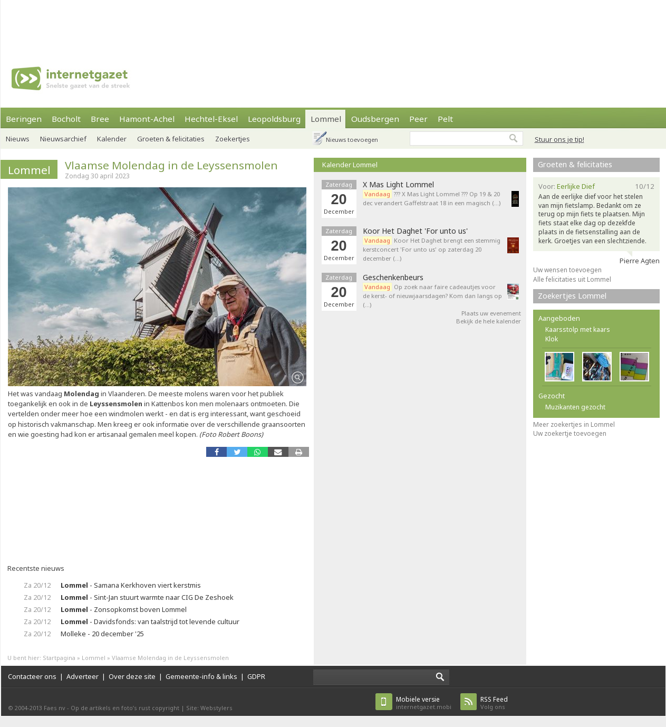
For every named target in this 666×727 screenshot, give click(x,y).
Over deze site (132, 676)
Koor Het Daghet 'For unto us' (415, 231)
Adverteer (82, 676)
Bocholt (66, 118)
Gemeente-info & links (201, 676)
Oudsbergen (375, 118)
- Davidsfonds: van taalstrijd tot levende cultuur (150, 621)
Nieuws (18, 139)
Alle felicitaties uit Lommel (572, 279)
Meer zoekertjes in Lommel (574, 424)
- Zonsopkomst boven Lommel (124, 609)
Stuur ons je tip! (559, 139)
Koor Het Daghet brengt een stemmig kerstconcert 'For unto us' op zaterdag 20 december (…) (431, 249)
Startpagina (59, 658)
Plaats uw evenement (491, 313)
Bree (100, 118)
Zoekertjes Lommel (572, 296)
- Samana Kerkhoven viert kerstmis (131, 585)
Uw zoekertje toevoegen (569, 433)
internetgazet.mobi (423, 703)
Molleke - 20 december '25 (102, 633)
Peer (418, 118)
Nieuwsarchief (63, 139)
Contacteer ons (32, 676)
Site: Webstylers (209, 708)
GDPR (256, 676)
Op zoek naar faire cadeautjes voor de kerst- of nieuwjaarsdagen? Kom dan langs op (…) (432, 296)
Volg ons (494, 703)
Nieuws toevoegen (352, 140)
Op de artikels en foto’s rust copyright (125, 708)
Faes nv (54, 708)
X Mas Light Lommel (398, 184)
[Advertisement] (333, 23)
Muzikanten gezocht (575, 407)
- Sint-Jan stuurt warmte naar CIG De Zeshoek (147, 597)
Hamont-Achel (147, 118)
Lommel (326, 118)
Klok (551, 338)
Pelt (445, 118)
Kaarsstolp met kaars (577, 329)
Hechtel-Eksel (211, 118)
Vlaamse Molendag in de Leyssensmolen (171, 165)
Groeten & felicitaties (171, 139)
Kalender (112, 139)
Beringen (24, 118)
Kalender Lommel (350, 164)
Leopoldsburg (274, 118)
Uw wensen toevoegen (567, 269)
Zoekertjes (232, 139)
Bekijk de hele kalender (488, 321)
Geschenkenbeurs (393, 277)
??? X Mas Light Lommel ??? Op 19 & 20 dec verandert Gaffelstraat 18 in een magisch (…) (431, 198)
